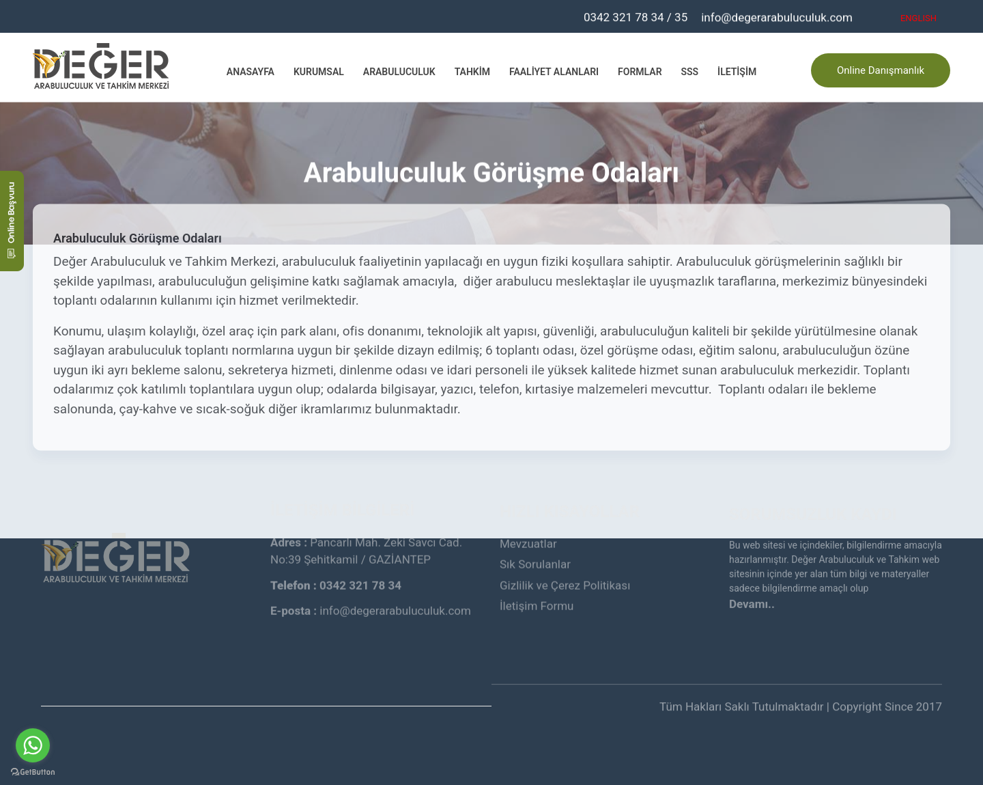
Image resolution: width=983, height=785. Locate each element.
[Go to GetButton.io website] (33, 771)
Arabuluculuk (399, 71)
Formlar (639, 71)
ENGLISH (918, 17)
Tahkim (472, 71)
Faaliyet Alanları (554, 71)
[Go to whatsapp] (33, 745)
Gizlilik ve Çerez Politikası (565, 533)
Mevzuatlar (528, 492)
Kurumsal (319, 71)
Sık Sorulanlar (535, 513)
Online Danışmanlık (880, 69)
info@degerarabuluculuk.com (777, 16)
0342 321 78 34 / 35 (635, 15)
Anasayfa (250, 71)
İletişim (736, 71)
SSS (690, 71)
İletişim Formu (536, 555)
